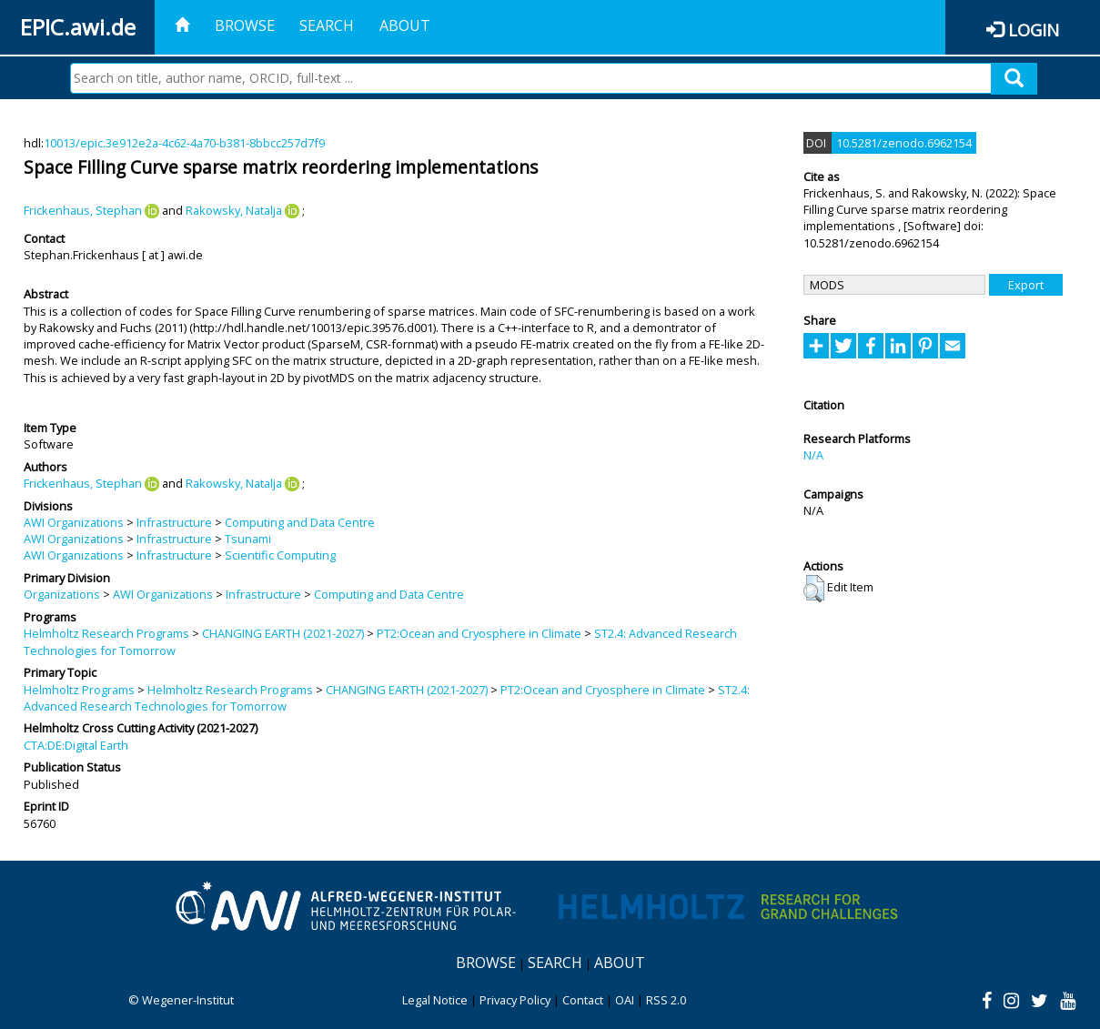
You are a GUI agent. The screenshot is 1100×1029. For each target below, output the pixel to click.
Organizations (62, 594)
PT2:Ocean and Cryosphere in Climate (479, 633)
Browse (245, 25)
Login (1033, 29)
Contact (582, 1000)
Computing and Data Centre (300, 522)
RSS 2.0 (666, 1000)
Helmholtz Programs (79, 689)
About (404, 25)
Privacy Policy (514, 1000)
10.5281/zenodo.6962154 (904, 143)
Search (326, 25)
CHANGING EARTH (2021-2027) (283, 633)
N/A (813, 455)
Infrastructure (174, 522)
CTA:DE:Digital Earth (76, 745)
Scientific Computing (280, 555)
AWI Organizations (74, 522)
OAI (624, 1000)
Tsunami (248, 538)
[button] (813, 588)
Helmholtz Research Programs (106, 633)
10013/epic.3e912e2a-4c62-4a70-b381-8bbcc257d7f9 (184, 143)
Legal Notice (435, 1000)
